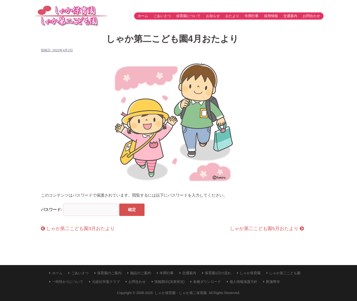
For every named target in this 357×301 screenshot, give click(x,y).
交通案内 (290, 16)
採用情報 (271, 16)
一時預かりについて (67, 282)
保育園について (188, 16)
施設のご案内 (140, 273)
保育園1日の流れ (218, 273)
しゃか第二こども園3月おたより (78, 228)
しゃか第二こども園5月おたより (267, 228)
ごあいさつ (162, 16)
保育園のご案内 (109, 273)
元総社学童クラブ (106, 282)
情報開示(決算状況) (169, 282)
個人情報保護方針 (243, 282)
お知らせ (213, 16)
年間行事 (252, 16)
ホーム (143, 16)
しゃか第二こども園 (284, 273)
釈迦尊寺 (273, 282)
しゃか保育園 (250, 273)
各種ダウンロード (207, 282)
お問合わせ (311, 16)
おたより (232, 16)
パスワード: (79, 210)
